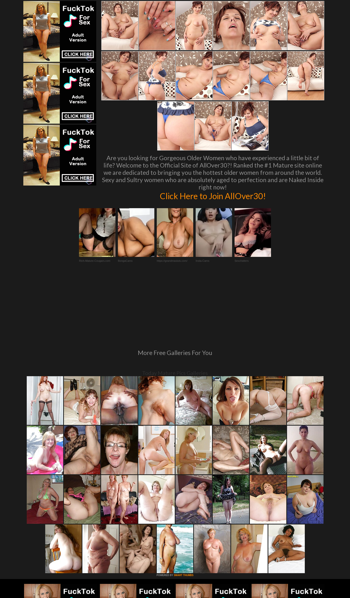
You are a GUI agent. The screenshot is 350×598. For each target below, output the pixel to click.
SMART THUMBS (183, 508)
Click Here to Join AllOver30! (212, 196)
